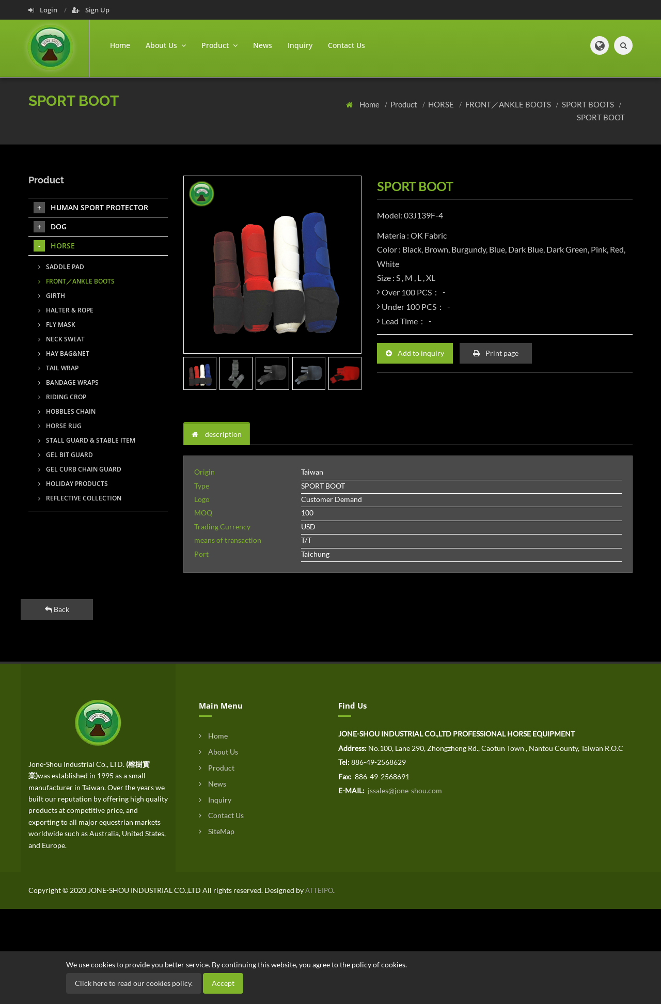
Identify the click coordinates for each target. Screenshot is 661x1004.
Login (43, 9)
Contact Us (346, 45)
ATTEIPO (318, 890)
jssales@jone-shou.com (404, 790)
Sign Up (90, 9)
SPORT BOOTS (589, 104)
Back (57, 609)
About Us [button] (166, 45)
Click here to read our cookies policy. (134, 983)
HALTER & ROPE (65, 310)
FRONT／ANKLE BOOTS (509, 104)
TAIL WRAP (58, 368)
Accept (223, 983)
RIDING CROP (62, 397)
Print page (495, 353)
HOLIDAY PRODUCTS (73, 483)
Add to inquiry (415, 353)
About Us (218, 751)
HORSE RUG (60, 425)
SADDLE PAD (61, 266)
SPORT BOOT (601, 117)
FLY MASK (56, 324)
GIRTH (51, 295)
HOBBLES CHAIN (67, 411)
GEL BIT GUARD (65, 454)
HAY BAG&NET (63, 353)
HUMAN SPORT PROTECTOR (91, 207)
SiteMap (216, 831)
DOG (50, 226)
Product (404, 104)
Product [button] (219, 45)
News (262, 45)
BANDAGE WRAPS (68, 382)
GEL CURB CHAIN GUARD (79, 469)
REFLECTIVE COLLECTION (79, 498)
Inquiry (300, 45)
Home (120, 45)
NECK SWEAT (61, 339)
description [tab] (217, 434)
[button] (599, 45)
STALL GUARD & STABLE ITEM (86, 440)
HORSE (441, 104)
